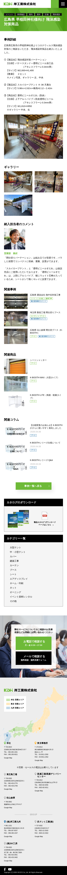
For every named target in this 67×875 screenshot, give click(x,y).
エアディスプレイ (19, 578)
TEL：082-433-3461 (11, 855)
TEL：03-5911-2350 (41, 754)
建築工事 (14, 561)
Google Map (8, 758)
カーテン (14, 565)
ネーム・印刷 (16, 583)
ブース (13, 570)
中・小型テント (18, 552)
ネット (13, 587)
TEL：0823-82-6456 (41, 785)
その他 (13, 601)
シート (13, 574)
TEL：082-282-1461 (11, 752)
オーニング (15, 592)
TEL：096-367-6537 (11, 830)
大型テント (15, 547)
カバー (13, 556)
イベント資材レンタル (21, 596)
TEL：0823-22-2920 (41, 830)
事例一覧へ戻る (33, 486)
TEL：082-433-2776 (11, 783)
